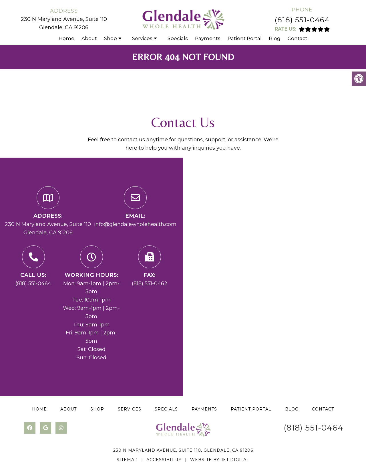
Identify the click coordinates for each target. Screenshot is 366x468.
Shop (110, 38)
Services (142, 38)
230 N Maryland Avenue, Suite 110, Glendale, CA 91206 (183, 450)
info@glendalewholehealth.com (135, 224)
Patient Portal (245, 38)
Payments (207, 38)
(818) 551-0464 (302, 19)
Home (66, 38)
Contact (297, 38)
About (89, 38)
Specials (178, 38)
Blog (275, 38)
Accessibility (164, 459)
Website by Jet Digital (219, 459)
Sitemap (127, 459)
